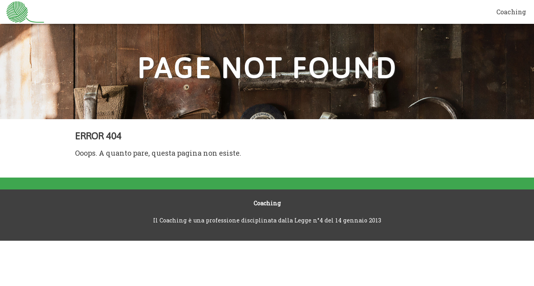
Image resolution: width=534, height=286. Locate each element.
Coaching (511, 12)
